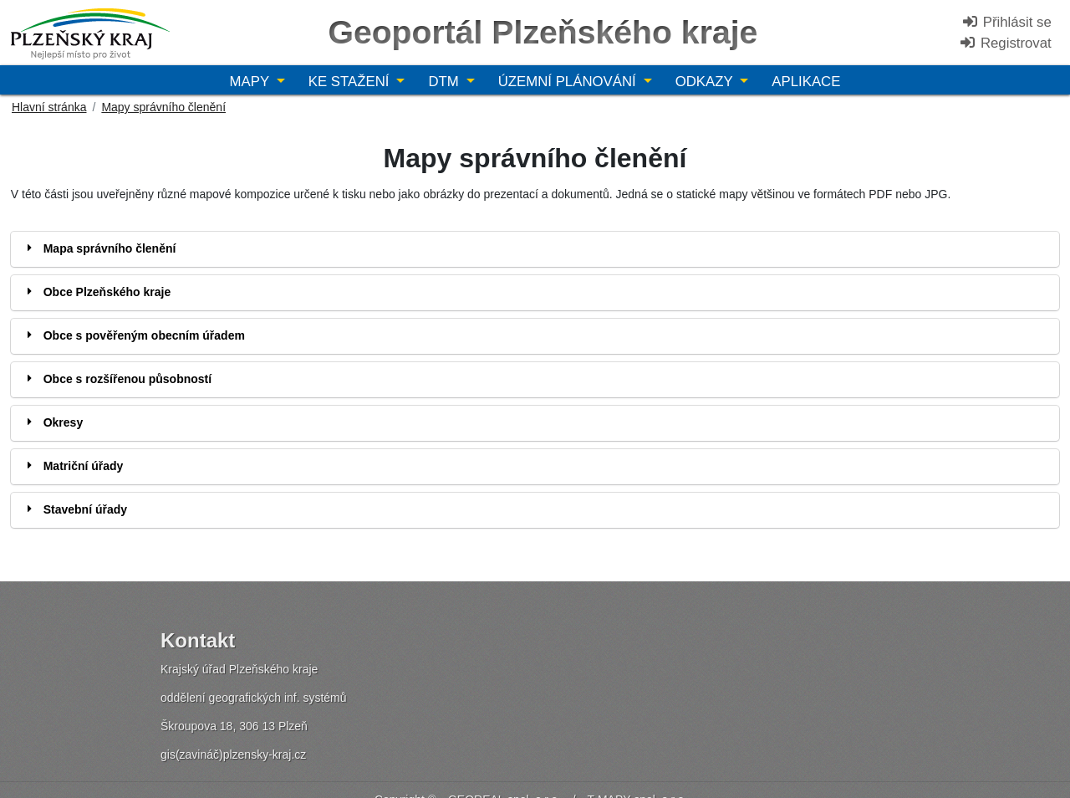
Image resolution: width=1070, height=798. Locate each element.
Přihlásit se (1006, 22)
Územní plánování (569, 82)
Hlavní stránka (49, 107)
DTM (445, 82)
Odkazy (705, 82)
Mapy (251, 82)
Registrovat (1005, 43)
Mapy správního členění (163, 107)
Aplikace (806, 82)
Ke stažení (350, 82)
